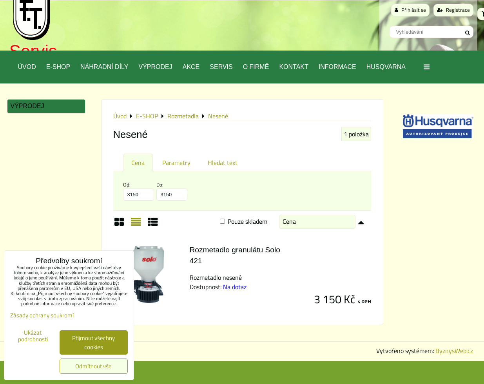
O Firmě (256, 66)
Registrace (453, 10)
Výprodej (155, 66)
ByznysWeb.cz (454, 350)
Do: (171, 191)
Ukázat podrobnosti (33, 336)
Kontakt (293, 66)
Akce (191, 66)
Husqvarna (386, 66)
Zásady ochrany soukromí (42, 315)
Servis (221, 66)
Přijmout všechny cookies (93, 342)
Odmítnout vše (93, 366)
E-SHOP (58, 66)
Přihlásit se (410, 10)
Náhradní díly (104, 66)
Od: (138, 191)
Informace (337, 66)
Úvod (27, 66)
